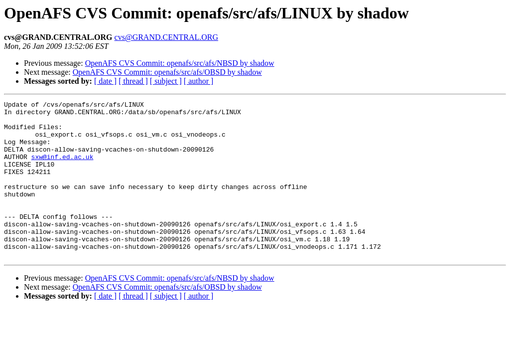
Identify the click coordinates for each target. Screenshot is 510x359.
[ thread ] (133, 81)
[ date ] (105, 81)
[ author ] (199, 81)
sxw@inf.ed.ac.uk (62, 168)
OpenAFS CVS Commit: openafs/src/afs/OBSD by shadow (167, 72)
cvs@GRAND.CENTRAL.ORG (167, 37)
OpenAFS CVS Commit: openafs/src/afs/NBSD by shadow (179, 63)
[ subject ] (166, 81)
